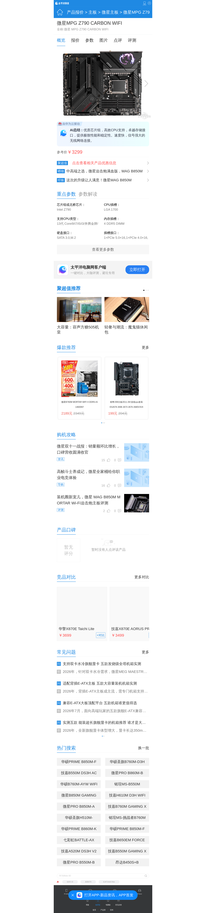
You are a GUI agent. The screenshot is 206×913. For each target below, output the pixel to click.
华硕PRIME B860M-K (78, 829)
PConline (66, 894)
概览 (61, 40)
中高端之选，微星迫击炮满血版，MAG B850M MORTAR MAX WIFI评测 (100, 171)
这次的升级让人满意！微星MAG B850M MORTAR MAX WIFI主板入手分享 (94, 180)
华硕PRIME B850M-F (127, 829)
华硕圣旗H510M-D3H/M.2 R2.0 (79, 819)
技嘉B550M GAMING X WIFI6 (127, 852)
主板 (92, 12)
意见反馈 (118, 905)
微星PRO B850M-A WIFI (79, 807)
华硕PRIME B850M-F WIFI (78, 763)
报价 (75, 40)
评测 (132, 40)
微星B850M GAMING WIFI (78, 796)
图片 (103, 40)
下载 (144, 4)
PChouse (139, 894)
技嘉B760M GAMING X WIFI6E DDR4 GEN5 (127, 807)
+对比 (101, 635)
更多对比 (141, 577)
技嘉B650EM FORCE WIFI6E (127, 841)
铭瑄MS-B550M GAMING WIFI (127, 785)
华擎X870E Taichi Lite (76, 629)
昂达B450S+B (127, 862)
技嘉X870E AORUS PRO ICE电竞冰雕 (134, 629)
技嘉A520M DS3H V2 (78, 851)
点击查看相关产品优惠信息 (94, 163)
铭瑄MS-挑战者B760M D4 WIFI (127, 819)
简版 (87, 905)
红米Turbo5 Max (109, 882)
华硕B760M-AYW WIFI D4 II (78, 785)
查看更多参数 (103, 249)
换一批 (143, 748)
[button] (143, 290)
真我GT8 (88, 882)
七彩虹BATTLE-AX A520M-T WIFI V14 (78, 841)
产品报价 (75, 12)
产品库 (103, 910)
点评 (118, 40)
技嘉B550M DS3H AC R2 (79, 774)
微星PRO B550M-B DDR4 (79, 863)
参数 (89, 40)
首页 (94, 910)
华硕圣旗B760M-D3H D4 (127, 763)
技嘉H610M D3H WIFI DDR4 (127, 796)
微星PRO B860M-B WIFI (127, 774)
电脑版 (108, 905)
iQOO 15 (70, 882)
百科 (111, 910)
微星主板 (110, 12)
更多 (145, 347)
